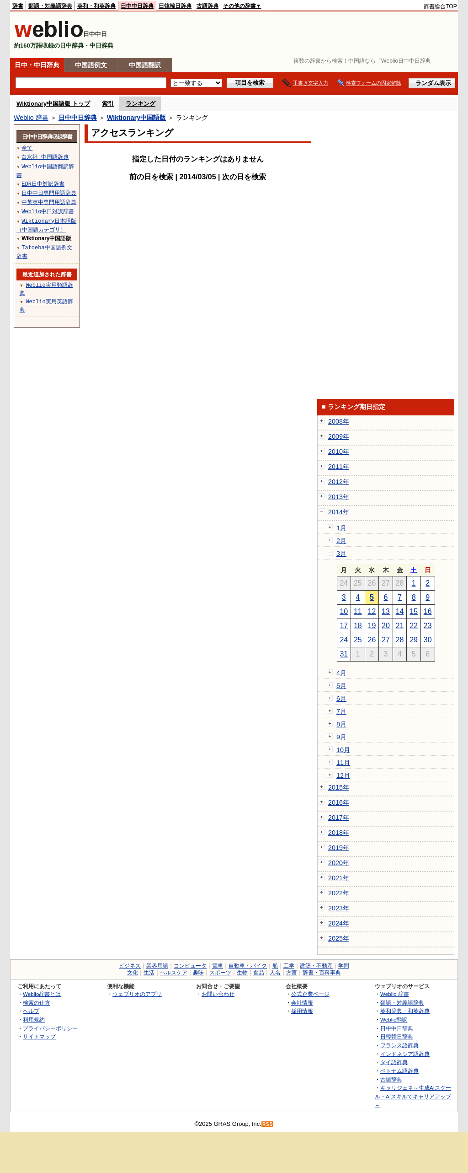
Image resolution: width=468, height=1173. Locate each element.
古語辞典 (207, 6)
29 (414, 640)
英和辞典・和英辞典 (405, 1011)
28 (400, 640)
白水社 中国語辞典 (45, 157)
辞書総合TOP (440, 6)
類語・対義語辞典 (50, 6)
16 (428, 611)
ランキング (140, 103)
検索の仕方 (36, 1003)
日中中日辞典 (137, 6)
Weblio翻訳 (393, 1019)
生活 (149, 972)
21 (400, 626)
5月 (341, 685)
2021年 (338, 878)
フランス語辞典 (399, 1045)
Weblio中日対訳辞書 (47, 211)
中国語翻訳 (145, 65)
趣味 (198, 972)
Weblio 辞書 (31, 117)
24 (344, 640)
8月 (341, 724)
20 (386, 626)
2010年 (338, 451)
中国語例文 (91, 65)
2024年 (338, 923)
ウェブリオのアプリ (137, 994)
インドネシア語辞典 (405, 1054)
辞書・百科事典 (322, 972)
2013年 (338, 496)
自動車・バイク (248, 966)
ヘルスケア (173, 972)
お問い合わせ (218, 994)
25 (358, 640)
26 (372, 640)
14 (400, 611)
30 (428, 640)
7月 (341, 711)
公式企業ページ (310, 994)
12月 (343, 775)
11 (358, 611)
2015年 (338, 787)
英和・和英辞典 (96, 6)
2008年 (338, 421)
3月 (341, 553)
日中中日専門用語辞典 (48, 193)
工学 (288, 966)
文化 (132, 972)
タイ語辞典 (394, 1062)
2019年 (338, 847)
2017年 (338, 817)
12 (372, 611)
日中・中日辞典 (37, 65)
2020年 (338, 862)
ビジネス (130, 966)
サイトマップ (39, 1036)
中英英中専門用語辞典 (48, 202)
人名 (275, 972)
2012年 (338, 481)
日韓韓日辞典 (175, 6)
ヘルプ (31, 1011)
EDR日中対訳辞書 (42, 184)
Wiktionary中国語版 (136, 117)
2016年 (338, 802)
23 (428, 626)
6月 (341, 698)
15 (414, 611)
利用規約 (34, 1019)
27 (386, 640)
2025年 (338, 938)
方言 (291, 972)
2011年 (338, 466)
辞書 (17, 6)
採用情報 (302, 1011)
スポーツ (220, 972)
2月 (341, 540)
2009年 (338, 436)
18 (358, 626)
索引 (108, 103)
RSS (267, 1124)
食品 (258, 972)
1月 (341, 528)
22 (414, 626)
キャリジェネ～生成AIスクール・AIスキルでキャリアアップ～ (413, 1096)
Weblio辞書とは (42, 994)
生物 (242, 972)
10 (344, 611)
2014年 (338, 512)
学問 (343, 966)
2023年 (338, 908)
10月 (343, 749)
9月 (341, 737)
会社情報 (302, 1003)
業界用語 (157, 966)
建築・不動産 (316, 966)
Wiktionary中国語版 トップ (53, 103)
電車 (217, 966)
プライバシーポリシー (50, 1028)
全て (26, 147)
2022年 (338, 893)
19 (372, 626)
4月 (341, 673)
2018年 (338, 832)
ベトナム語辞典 (399, 1071)
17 (344, 626)
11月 (343, 762)
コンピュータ (190, 966)
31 (344, 654)
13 (386, 611)
